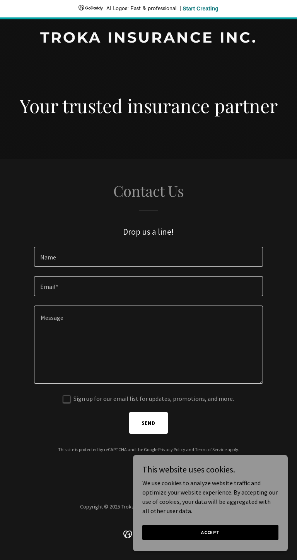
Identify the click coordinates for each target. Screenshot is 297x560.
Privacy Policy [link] (171, 449)
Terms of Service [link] (211, 449)
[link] (148, 40)
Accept (210, 532)
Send (149, 422)
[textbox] (148, 257)
